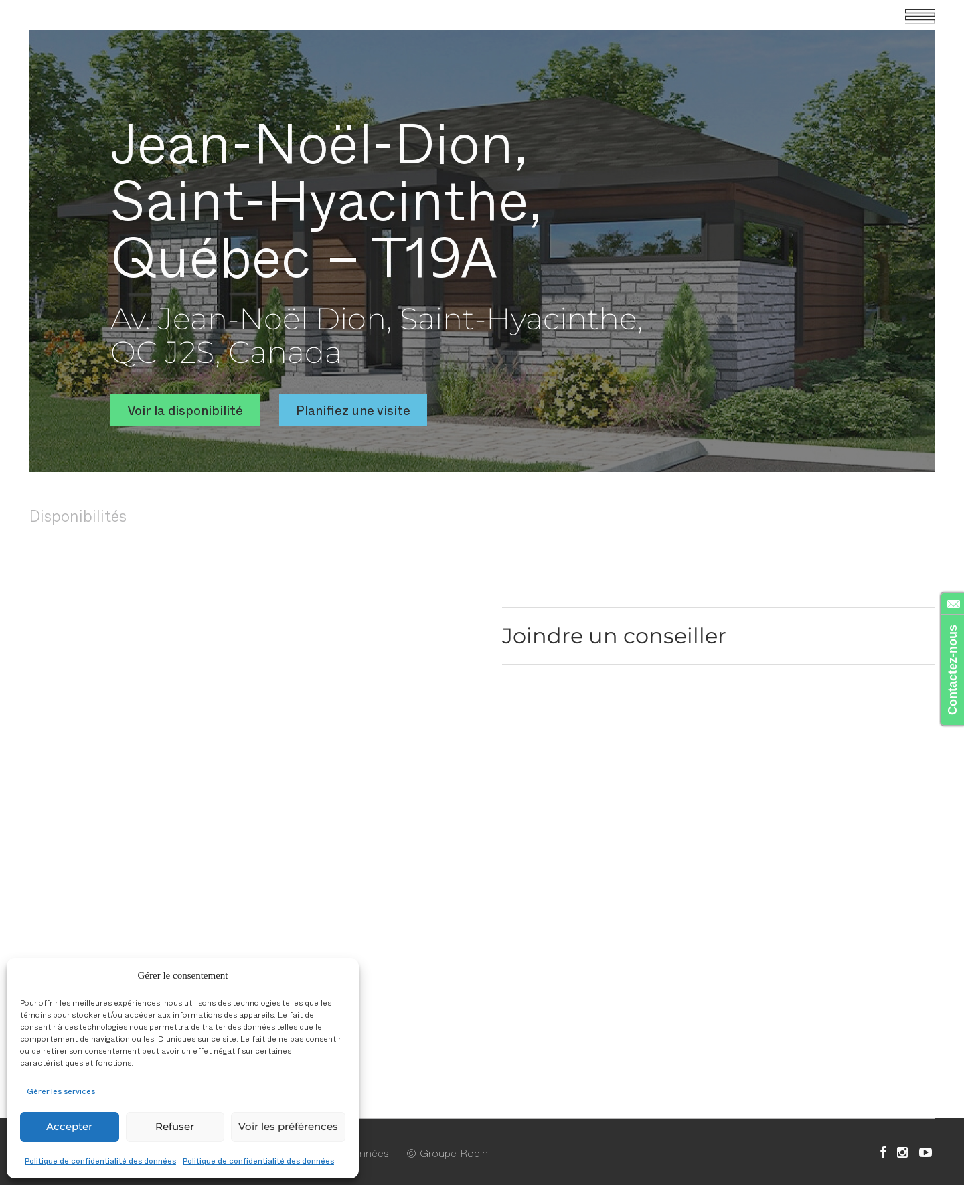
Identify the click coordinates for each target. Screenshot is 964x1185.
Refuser (174, 1126)
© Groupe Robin (447, 1152)
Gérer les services (61, 1091)
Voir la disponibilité (185, 409)
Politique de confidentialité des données (100, 1160)
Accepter (69, 1126)
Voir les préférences (288, 1126)
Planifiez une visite (353, 409)
